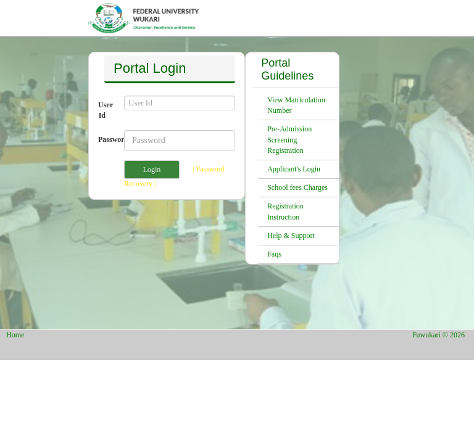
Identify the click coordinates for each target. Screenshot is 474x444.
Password (106, 139)
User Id (105, 110)
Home (15, 335)
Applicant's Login (293, 169)
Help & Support (291, 235)
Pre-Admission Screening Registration (289, 139)
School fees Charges (297, 187)
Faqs (274, 254)
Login (152, 169)
